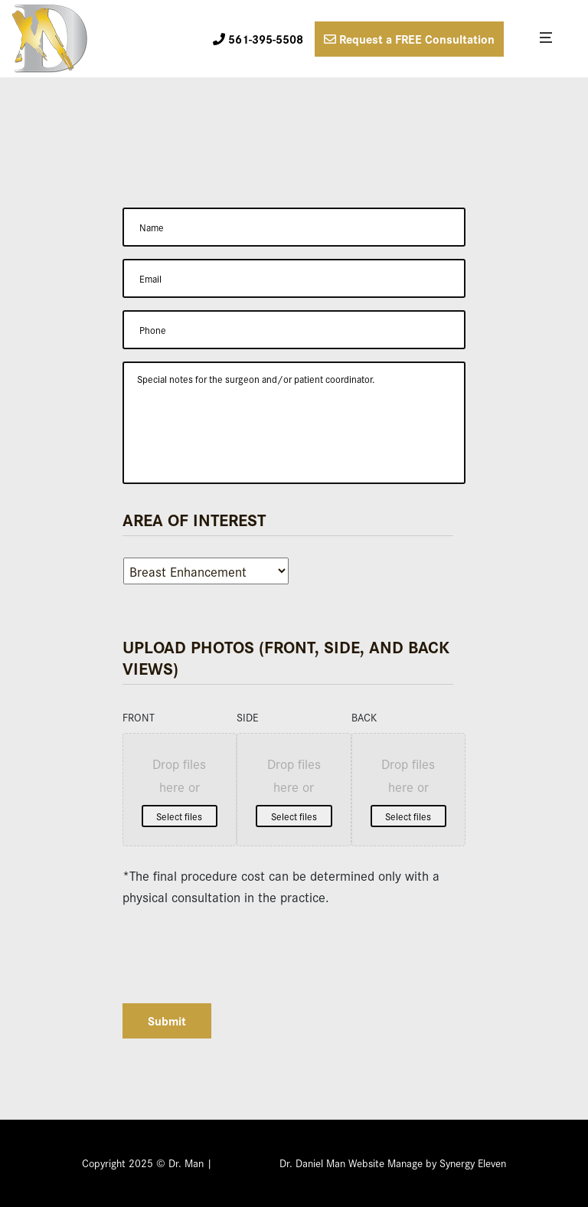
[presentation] (238, 949)
